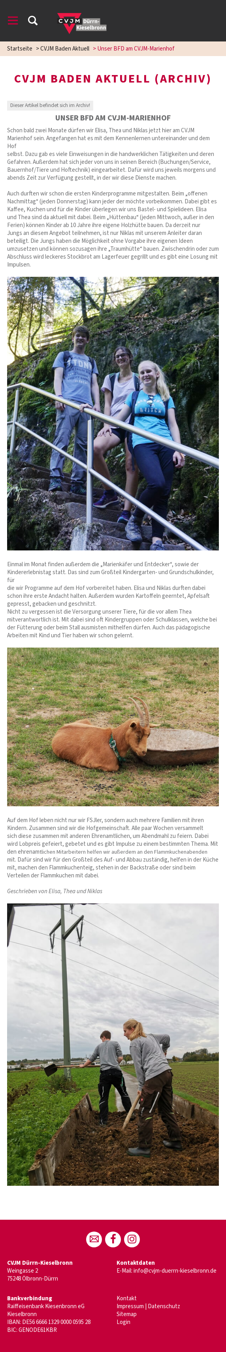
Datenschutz (164, 1306)
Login (123, 1322)
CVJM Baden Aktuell (64, 49)
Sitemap (127, 1314)
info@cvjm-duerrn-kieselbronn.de (175, 1271)
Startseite (19, 49)
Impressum (130, 1306)
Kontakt (127, 1298)
